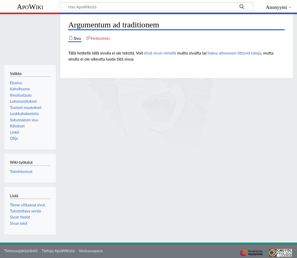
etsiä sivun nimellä (160, 53)
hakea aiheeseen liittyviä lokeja (234, 53)
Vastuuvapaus (91, 250)
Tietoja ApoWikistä (58, 250)
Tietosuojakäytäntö (21, 250)
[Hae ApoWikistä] (156, 6)
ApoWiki (30, 7)
